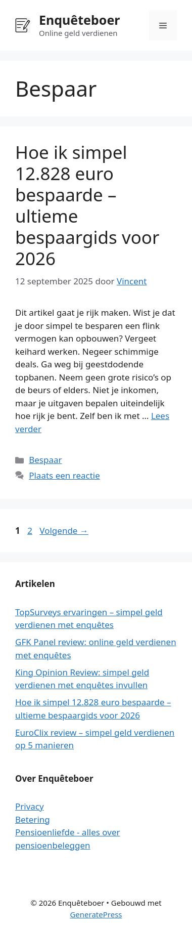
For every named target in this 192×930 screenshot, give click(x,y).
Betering (32, 819)
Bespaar (45, 460)
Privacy (29, 806)
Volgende (63, 530)
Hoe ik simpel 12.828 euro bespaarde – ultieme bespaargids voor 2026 (87, 205)
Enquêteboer (79, 19)
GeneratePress (96, 914)
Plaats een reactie (64, 475)
